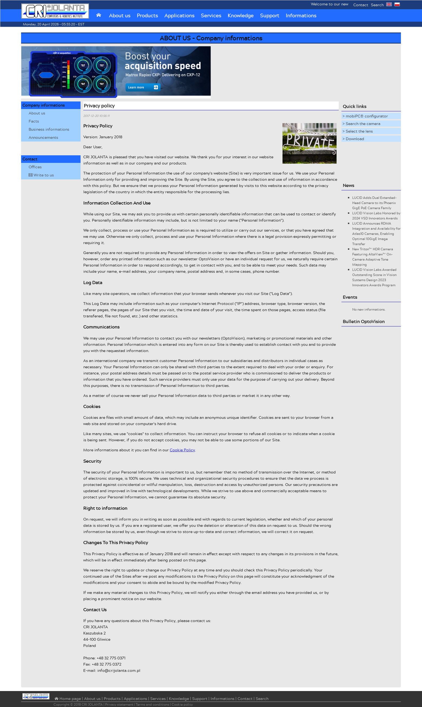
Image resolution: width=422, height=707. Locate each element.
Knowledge (241, 15)
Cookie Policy (182, 450)
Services (211, 15)
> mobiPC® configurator (365, 116)
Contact (360, 5)
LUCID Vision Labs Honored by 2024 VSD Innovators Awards (376, 216)
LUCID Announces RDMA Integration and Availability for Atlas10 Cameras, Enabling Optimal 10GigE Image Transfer (376, 233)
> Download (353, 139)
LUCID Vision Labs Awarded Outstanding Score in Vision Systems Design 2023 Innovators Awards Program (374, 277)
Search (377, 5)
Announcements (43, 137)
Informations (301, 15)
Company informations (43, 105)
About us (119, 15)
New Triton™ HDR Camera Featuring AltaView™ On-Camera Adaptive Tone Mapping (372, 256)
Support (269, 15)
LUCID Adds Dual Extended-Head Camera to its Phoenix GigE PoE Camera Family (374, 203)
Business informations (49, 129)
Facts (34, 121)
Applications (179, 15)
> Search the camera (361, 123)
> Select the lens (358, 131)
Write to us (41, 175)
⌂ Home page (67, 699)
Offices (35, 167)
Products (147, 15)
